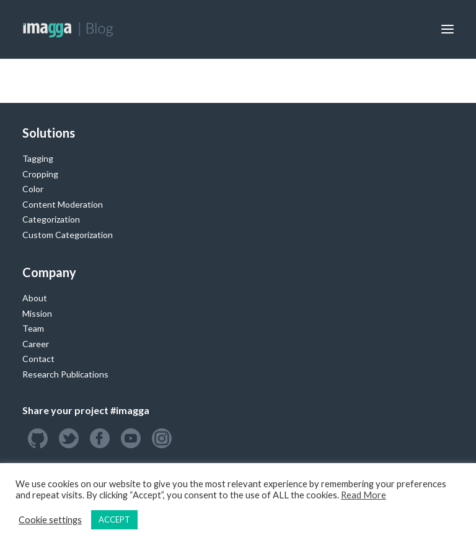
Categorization (51, 219)
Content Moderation (62, 204)
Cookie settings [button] (50, 520)
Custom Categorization (67, 234)
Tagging (37, 158)
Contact (38, 358)
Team (33, 328)
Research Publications (65, 374)
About (34, 298)
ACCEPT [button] (114, 519)
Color (32, 188)
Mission (37, 313)
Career (35, 343)
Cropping (40, 174)
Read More (363, 495)
